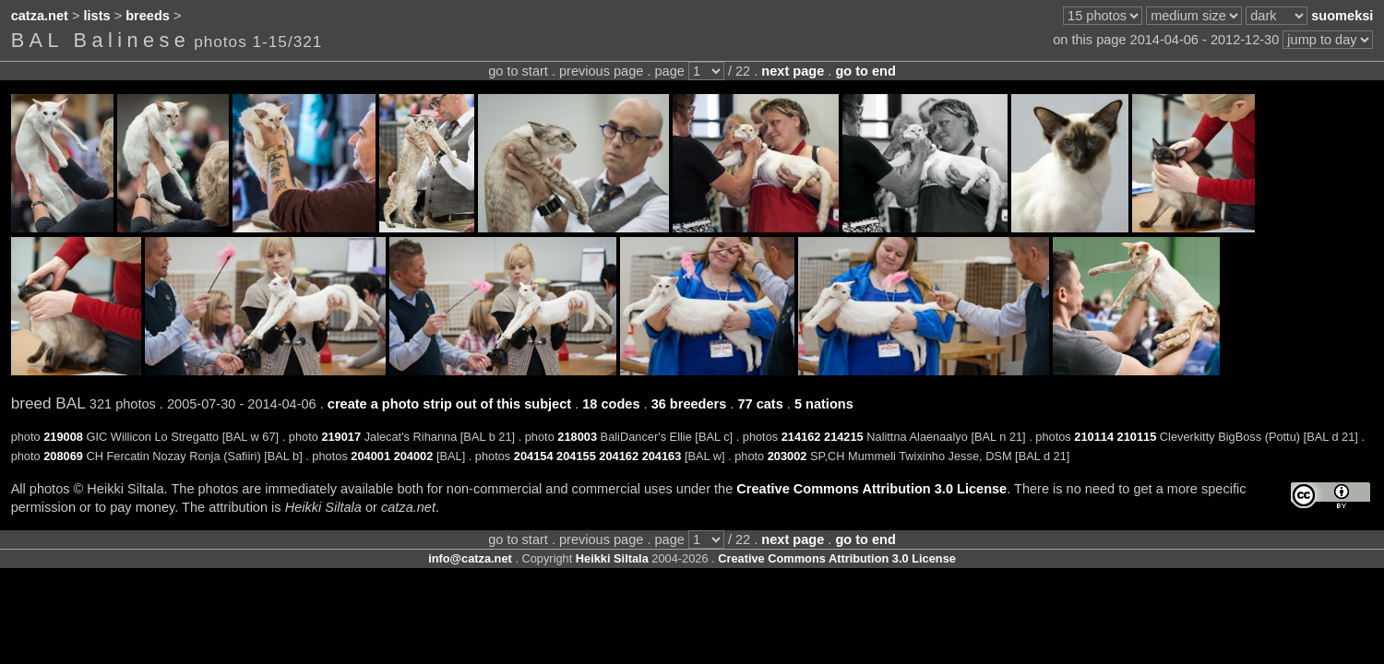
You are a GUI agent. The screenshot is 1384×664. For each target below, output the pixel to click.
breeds (147, 15)
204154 (534, 456)
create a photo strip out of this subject (449, 404)
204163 (662, 456)
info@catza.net (470, 558)
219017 (341, 437)
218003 (577, 437)
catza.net (39, 15)
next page (792, 71)
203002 (787, 456)
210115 (1137, 437)
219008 (63, 437)
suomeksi (1342, 15)
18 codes (610, 404)
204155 (576, 456)
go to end (865, 71)
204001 (370, 456)
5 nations (823, 404)
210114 (1094, 437)
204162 (618, 456)
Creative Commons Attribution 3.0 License (871, 488)
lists (97, 15)
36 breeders (689, 404)
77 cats (759, 404)
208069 (63, 456)
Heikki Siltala (612, 558)
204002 (414, 456)
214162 (801, 437)
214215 (844, 437)
